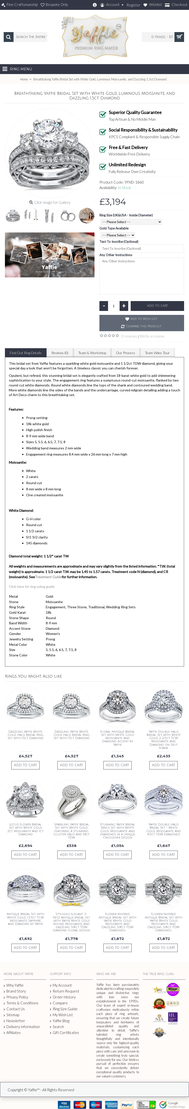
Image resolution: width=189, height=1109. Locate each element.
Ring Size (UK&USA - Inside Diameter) (126, 215)
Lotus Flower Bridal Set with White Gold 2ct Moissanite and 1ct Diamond (25, 829)
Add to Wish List (143, 319)
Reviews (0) (59, 353)
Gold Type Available (113, 228)
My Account (61, 985)
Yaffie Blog (59, 1020)
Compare (59, 1003)
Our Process (125, 353)
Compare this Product (143, 326)
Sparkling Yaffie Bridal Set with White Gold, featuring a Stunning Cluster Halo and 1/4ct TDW (71, 831)
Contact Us (14, 1009)
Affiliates (12, 1032)
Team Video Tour (157, 353)
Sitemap (11, 1015)
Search (57, 1026)
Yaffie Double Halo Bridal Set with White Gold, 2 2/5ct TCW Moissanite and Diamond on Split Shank (164, 740)
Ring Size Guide (64, 1009)
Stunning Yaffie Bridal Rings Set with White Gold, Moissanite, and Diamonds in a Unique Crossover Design (117, 831)
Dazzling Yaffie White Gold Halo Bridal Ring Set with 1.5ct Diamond (26, 735)
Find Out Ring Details (26, 353)
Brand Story (15, 991)
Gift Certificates (64, 1032)
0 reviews (129, 336)
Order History (63, 997)
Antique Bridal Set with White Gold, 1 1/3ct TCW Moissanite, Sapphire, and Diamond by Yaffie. (25, 919)
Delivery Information (22, 1026)
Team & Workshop (92, 353)
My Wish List (61, 1015)
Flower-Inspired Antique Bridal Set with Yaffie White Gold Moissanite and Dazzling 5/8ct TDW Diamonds (117, 922)
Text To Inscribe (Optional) (118, 242)
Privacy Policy (16, 997)
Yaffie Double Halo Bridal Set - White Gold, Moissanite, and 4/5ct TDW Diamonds (163, 829)
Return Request (64, 991)
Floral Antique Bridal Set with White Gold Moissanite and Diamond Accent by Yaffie (117, 738)
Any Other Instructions (115, 255)
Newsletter (14, 1020)
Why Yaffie (14, 985)
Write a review (152, 336)
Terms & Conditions (21, 1003)
